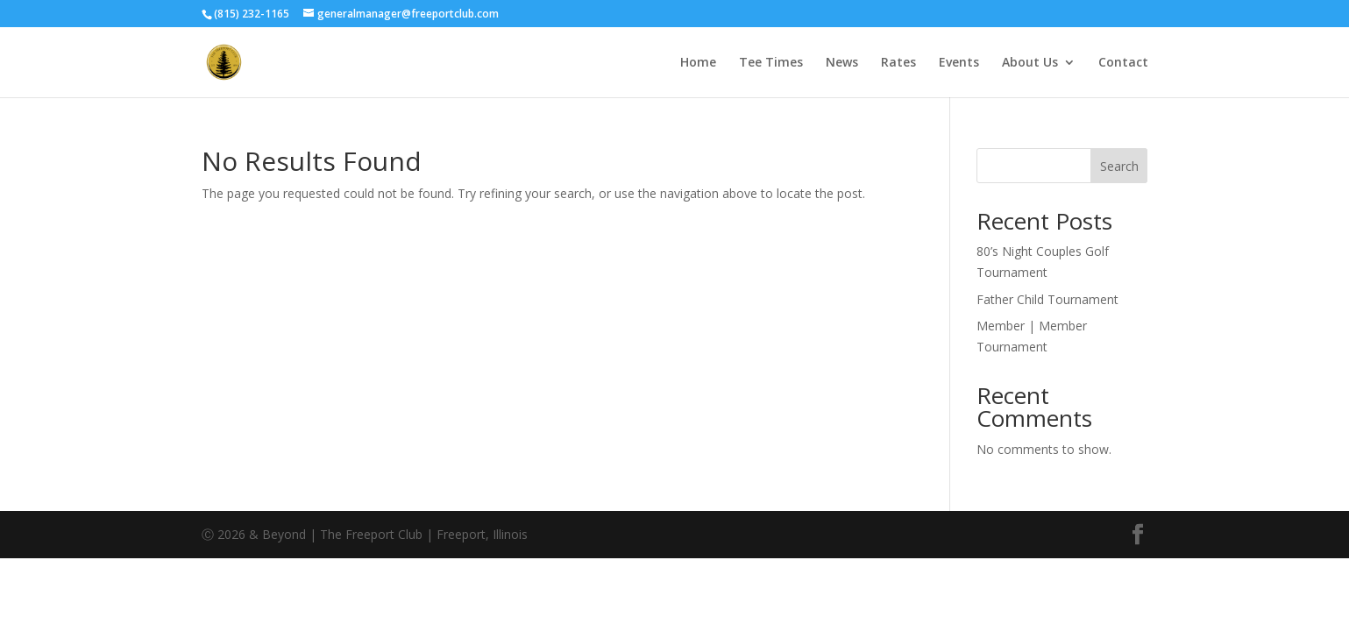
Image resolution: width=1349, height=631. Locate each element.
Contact (1123, 63)
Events (959, 63)
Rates (898, 63)
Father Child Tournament (1047, 299)
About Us (1030, 63)
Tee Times (771, 63)
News (842, 63)
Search (1119, 166)
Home (698, 63)
